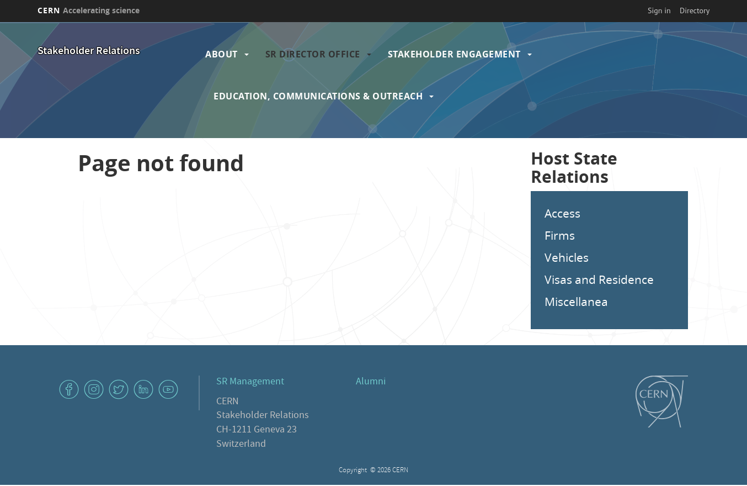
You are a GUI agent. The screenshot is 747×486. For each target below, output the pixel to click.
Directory (694, 10)
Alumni (371, 382)
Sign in (659, 10)
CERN (89, 10)
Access (562, 213)
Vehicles (567, 257)
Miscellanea (576, 301)
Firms (560, 235)
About (221, 54)
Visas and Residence (599, 279)
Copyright (354, 471)
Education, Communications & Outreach (318, 96)
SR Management (250, 382)
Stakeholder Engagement (454, 54)
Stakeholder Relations (89, 51)
